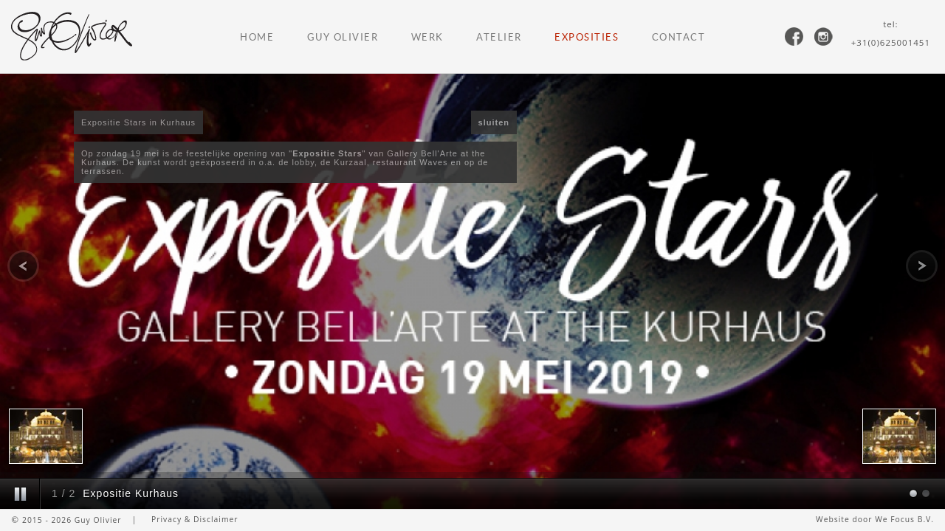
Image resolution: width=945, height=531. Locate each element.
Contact (679, 37)
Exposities (586, 37)
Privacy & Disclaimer (194, 519)
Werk (427, 37)
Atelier (499, 37)
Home (257, 37)
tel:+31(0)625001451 (890, 33)
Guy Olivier (343, 37)
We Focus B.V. (904, 519)
